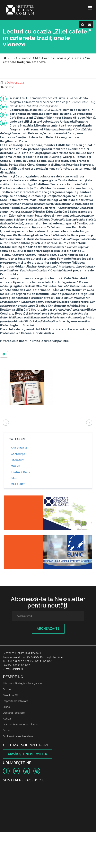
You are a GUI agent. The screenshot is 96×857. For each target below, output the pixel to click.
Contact (7, 730)
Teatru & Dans (20, 472)
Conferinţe (18, 454)
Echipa (7, 689)
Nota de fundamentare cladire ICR (22, 724)
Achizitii (7, 718)
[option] (27, 388)
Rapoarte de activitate (15, 701)
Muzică (15, 466)
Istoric (6, 706)
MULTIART (18, 484)
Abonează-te (48, 628)
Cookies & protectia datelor (18, 736)
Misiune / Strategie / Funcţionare (22, 683)
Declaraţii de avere (14, 712)
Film (13, 478)
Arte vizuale (19, 447)
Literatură (17, 460)
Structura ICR (10, 695)
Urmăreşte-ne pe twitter (27, 754)
